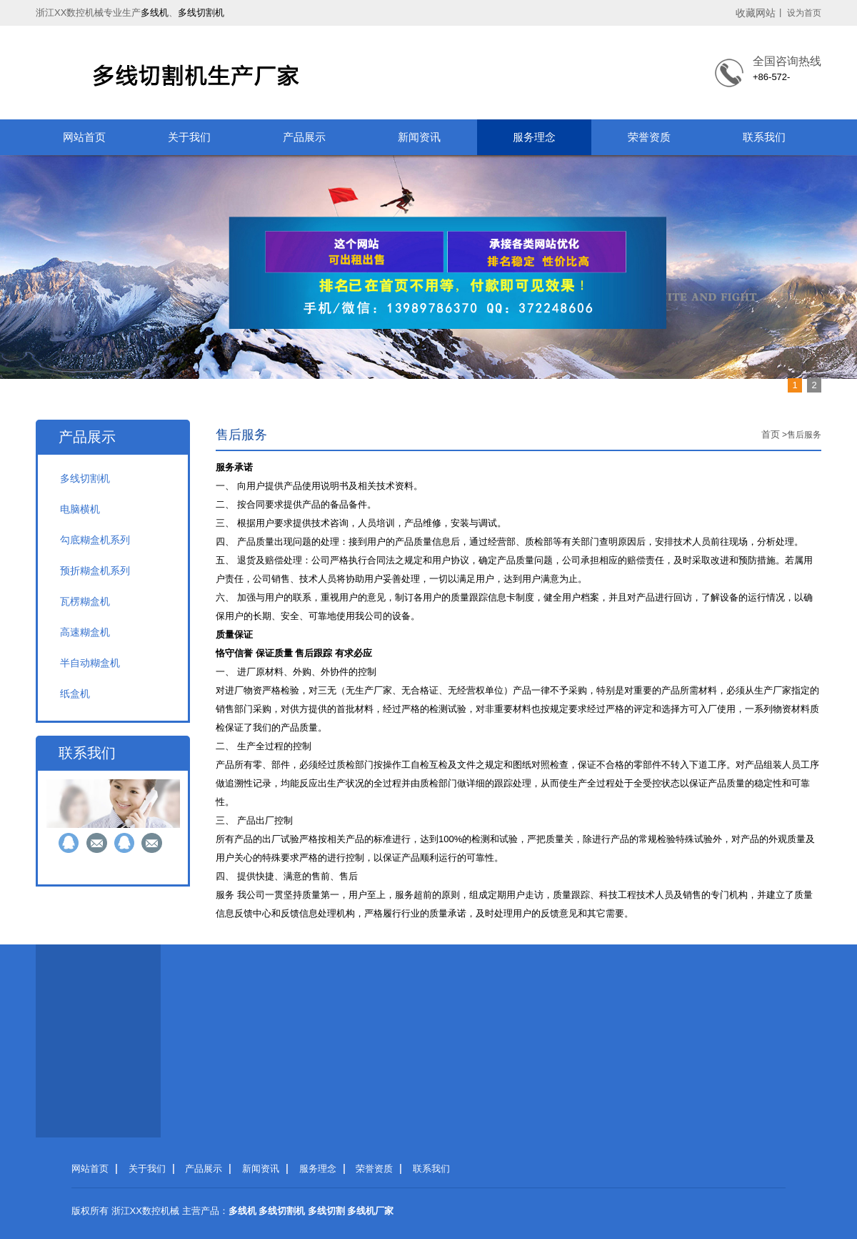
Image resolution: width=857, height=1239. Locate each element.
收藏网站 (756, 13)
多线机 (155, 12)
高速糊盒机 (85, 632)
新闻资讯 (419, 137)
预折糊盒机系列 (95, 570)
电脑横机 (80, 509)
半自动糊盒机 (90, 662)
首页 (770, 434)
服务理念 (534, 137)
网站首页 (84, 137)
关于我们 (189, 137)
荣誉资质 (649, 137)
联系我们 (764, 137)
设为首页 (804, 13)
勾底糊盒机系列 (95, 540)
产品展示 (304, 137)
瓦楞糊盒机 (85, 601)
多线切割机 (201, 12)
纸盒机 (75, 693)
